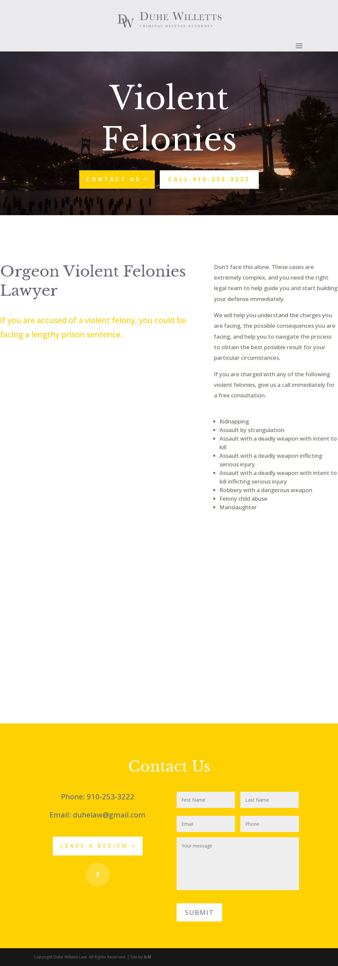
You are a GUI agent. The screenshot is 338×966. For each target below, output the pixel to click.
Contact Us (113, 179)
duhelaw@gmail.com (109, 814)
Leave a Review (94, 845)
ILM (147, 957)
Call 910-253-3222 (209, 179)
